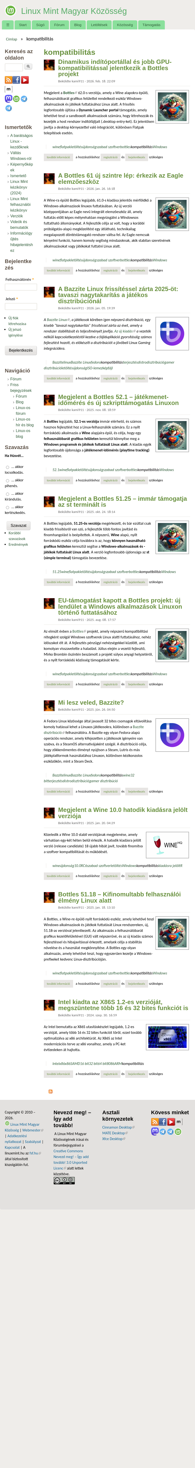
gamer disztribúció (103, 781)
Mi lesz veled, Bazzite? (91, 702)
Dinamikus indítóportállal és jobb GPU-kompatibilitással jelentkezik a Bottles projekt (115, 67)
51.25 (56, 571)
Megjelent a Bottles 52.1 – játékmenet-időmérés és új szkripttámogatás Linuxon (118, 400)
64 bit (102, 1063)
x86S (68, 1063)
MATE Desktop (115, 1133)
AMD (76, 1063)
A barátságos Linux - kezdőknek (21, 141)
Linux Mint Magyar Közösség (90, 10)
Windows (160, 147)
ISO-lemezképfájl (100, 368)
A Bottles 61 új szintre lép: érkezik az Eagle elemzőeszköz (121, 178)
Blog (77, 25)
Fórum (59, 25)
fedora (96, 362)
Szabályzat (33, 1141)
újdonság (89, 147)
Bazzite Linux (58, 319)
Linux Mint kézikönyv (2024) (19, 187)
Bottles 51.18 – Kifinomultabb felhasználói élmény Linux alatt (119, 897)
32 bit (93, 1063)
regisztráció (110, 157)
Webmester (32, 1130)
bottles (125, 147)
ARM (118, 1063)
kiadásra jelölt (169, 865)
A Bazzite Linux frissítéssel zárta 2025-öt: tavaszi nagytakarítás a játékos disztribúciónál (118, 295)
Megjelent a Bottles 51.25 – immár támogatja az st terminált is (122, 501)
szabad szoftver (108, 147)
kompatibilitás (142, 147)
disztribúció (155, 362)
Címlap (11, 39)
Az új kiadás (125, 331)
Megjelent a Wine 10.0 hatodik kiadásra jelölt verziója (123, 812)
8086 (110, 1063)
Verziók (16, 216)
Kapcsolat (12, 1147)
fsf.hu (35, 1153)
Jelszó (12, 298)
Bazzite (57, 362)
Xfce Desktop (113, 1138)
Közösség (125, 25)
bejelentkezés (136, 157)
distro (142, 362)
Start (23, 25)
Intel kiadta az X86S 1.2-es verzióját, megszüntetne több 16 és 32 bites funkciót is (123, 1005)
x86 (62, 1063)
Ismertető (18, 176)
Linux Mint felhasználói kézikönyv (20, 204)
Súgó (40, 25)
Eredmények (18, 544)
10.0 (77, 865)
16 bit (84, 1063)
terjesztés (130, 362)
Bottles (79, 631)
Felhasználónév (20, 279)
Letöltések (99, 25)
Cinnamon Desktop (118, 1127)
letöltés (76, 147)
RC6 (84, 865)
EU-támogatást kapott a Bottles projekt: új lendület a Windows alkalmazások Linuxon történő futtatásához (120, 606)
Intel (55, 1063)
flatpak (65, 147)
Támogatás (152, 25)
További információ (60, 157)
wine (56, 147)
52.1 (55, 469)
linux (67, 362)
